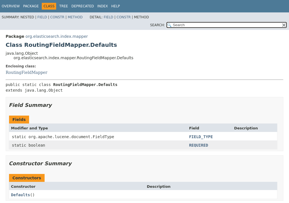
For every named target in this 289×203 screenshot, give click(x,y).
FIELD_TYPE (201, 136)
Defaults (20, 195)
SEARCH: (157, 25)
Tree (63, 6)
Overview (11, 6)
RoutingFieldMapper (26, 72)
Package (31, 6)
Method (75, 17)
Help (115, 6)
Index (102, 6)
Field (42, 17)
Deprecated (82, 6)
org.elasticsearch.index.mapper (56, 36)
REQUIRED (198, 145)
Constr (57, 17)
